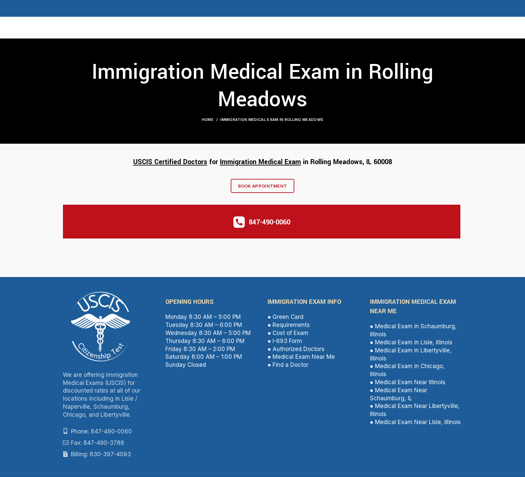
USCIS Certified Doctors (170, 163)
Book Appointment (262, 188)
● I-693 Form (285, 342)
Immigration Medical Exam (260, 163)
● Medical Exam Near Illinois (407, 384)
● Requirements (289, 327)
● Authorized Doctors (296, 350)
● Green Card (285, 319)
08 (388, 163)
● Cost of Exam (288, 335)
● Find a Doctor (288, 366)
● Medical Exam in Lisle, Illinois (411, 344)
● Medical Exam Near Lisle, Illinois (415, 424)
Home (208, 121)
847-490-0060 (269, 224)
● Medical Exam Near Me (301, 358)
